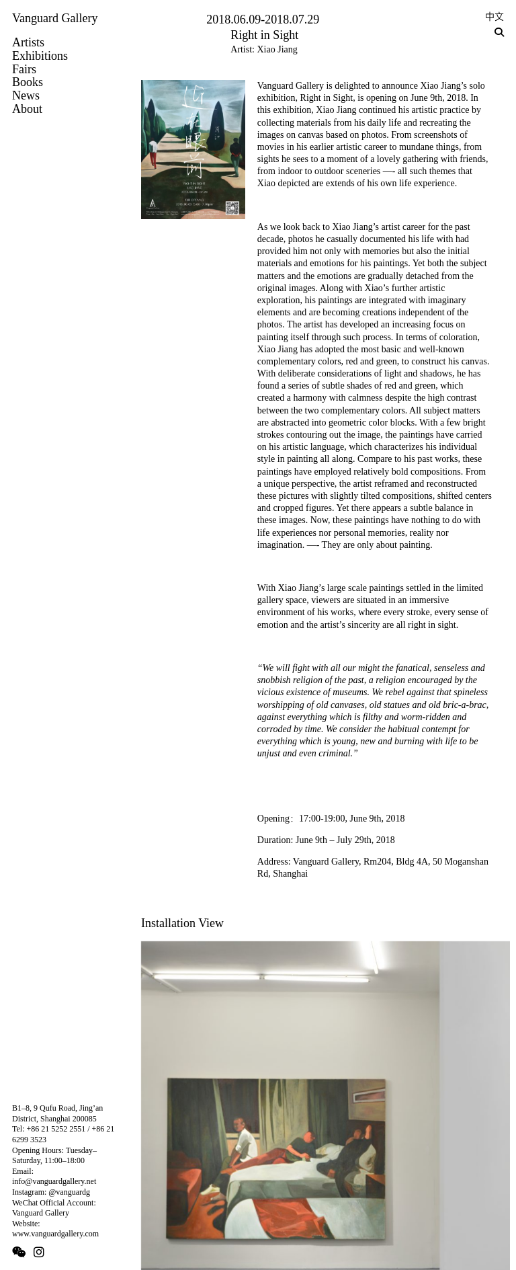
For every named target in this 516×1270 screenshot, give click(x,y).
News (26, 95)
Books (27, 82)
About (27, 109)
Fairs (24, 69)
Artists (28, 42)
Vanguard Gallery (54, 18)
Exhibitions (40, 56)
